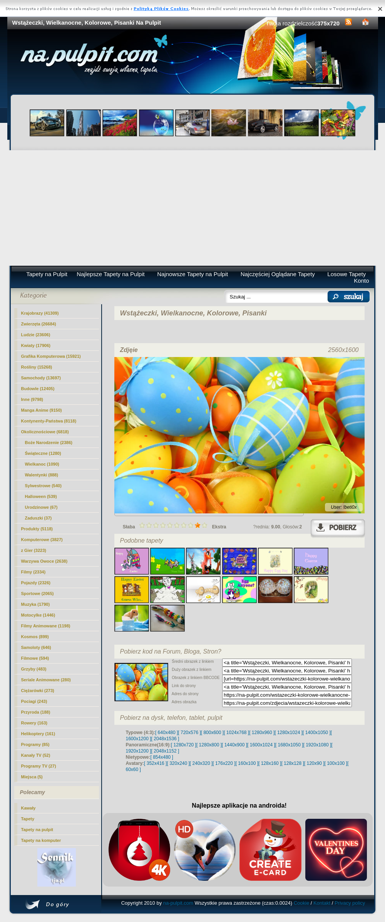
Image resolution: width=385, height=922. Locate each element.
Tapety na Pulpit (46, 274)
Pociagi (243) (34, 701)
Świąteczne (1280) (43, 453)
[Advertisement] (192, 208)
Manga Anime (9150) (41, 410)
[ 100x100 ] (336, 763)
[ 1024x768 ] (236, 732)
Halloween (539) (41, 496)
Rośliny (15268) (36, 367)
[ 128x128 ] (292, 763)
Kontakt (321, 903)
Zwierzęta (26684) (38, 324)
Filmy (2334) (33, 572)
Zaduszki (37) (38, 518)
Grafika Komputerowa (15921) (51, 356)
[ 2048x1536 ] (165, 738)
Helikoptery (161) (38, 733)
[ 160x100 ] (247, 763)
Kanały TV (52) (35, 755)
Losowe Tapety (346, 274)
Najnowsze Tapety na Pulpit (192, 274)
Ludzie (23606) (35, 334)
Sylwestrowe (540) (43, 485)
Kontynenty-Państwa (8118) (49, 421)
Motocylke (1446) (38, 615)
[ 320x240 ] (178, 763)
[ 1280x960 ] (262, 732)
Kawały (28, 808)
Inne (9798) (32, 399)
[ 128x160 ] (269, 763)
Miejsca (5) (32, 776)
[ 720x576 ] (189, 732)
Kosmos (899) (35, 636)
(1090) (42, 464)
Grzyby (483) (34, 669)
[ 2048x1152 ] (165, 751)
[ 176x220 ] (224, 763)
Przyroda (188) (35, 712)
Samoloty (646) (36, 647)
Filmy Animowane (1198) (45, 626)
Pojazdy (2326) (35, 582)
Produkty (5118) (37, 528)
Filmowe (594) (35, 658)
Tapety (28, 818)
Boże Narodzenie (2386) (48, 442)
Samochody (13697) (41, 378)
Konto (361, 280)
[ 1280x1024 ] (289, 732)
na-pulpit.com (178, 903)
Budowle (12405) (38, 388)
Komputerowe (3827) (42, 539)
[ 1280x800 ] (209, 745)
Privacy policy (350, 903)
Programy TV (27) (38, 766)
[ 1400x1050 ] (317, 732)
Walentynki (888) (41, 475)
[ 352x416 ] (155, 763)
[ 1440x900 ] (234, 745)
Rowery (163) (34, 723)
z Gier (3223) (33, 550)
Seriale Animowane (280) (46, 679)
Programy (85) (35, 744)
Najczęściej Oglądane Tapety (278, 274)
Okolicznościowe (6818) (45, 431)
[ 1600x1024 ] (261, 745)
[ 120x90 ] (314, 763)
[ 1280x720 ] (183, 745)
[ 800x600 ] (212, 732)
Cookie (301, 903)
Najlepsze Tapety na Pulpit (111, 274)
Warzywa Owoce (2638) (44, 561)
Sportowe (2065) (37, 593)
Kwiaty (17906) (35, 345)
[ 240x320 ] (201, 763)
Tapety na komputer (41, 840)
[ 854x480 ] (162, 757)
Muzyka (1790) (35, 604)
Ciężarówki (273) (37, 690)
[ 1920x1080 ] (317, 745)
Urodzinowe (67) (41, 507)
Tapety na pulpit (37, 829)
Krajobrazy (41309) (40, 313)
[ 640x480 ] (166, 732)
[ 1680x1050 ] (289, 745)
